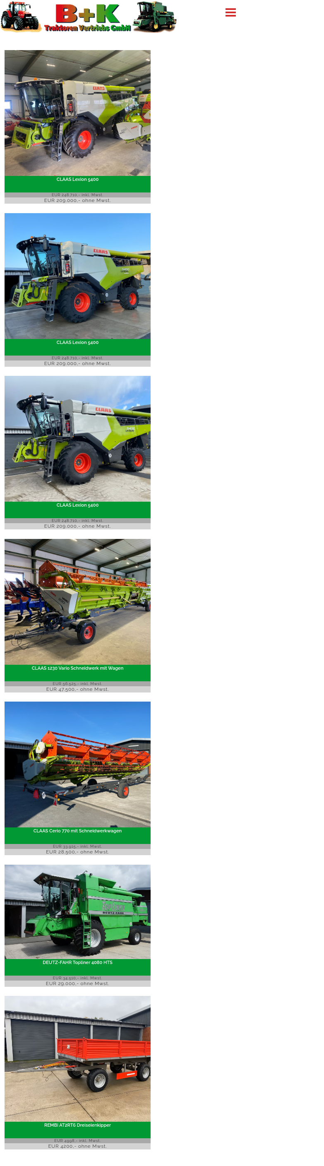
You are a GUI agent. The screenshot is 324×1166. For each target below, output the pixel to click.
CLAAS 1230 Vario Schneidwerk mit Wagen (78, 668)
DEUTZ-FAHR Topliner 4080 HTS (77, 962)
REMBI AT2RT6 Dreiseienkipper (77, 1125)
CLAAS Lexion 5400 (77, 179)
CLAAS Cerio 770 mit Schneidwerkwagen (78, 830)
